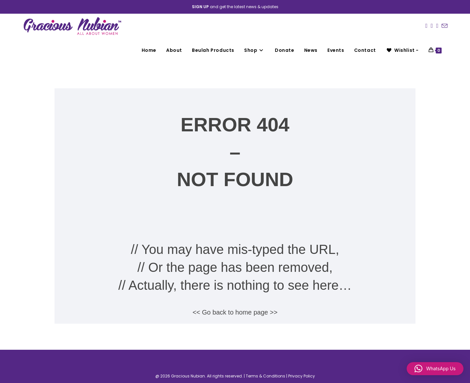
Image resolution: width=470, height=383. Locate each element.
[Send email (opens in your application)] (444, 26)
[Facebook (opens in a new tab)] (426, 25)
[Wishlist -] (402, 50)
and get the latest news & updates (235, 6)
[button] (435, 368)
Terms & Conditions (265, 376)
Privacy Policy (301, 376)
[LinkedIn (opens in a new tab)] (437, 25)
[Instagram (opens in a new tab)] (432, 25)
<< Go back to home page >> (235, 312)
